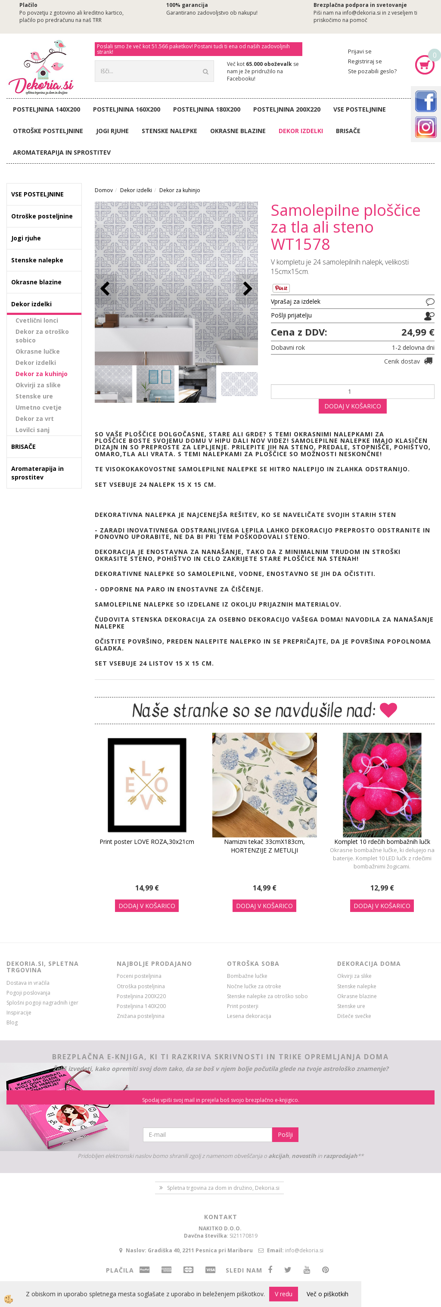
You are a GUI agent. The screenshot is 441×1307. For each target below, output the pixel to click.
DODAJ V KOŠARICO (352, 406)
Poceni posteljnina (139, 976)
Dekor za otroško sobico (42, 335)
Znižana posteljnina (141, 1016)
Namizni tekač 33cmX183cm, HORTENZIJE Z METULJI (264, 845)
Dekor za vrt (35, 418)
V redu (283, 1294)
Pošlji (285, 1134)
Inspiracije (18, 1012)
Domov (104, 190)
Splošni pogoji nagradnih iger (42, 1002)
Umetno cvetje (39, 407)
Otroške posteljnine (48, 131)
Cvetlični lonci (37, 320)
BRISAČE (348, 131)
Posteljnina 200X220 (286, 109)
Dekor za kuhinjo (42, 374)
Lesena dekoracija (249, 1016)
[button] (247, 289)
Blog (12, 1022)
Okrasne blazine (238, 131)
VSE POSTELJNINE (359, 109)
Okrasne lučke (38, 351)
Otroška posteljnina (141, 986)
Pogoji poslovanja (28, 992)
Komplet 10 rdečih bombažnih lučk (382, 841)
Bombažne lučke (247, 976)
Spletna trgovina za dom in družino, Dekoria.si (223, 1188)
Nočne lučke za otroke (254, 986)
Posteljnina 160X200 (126, 109)
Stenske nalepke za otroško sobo (267, 996)
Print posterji (242, 1006)
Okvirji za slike (38, 385)
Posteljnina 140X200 (46, 109)
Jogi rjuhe (112, 131)
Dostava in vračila (28, 982)
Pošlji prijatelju (291, 315)
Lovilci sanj (33, 430)
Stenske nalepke (169, 131)
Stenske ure (34, 396)
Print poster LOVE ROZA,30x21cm (146, 841)
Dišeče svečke (354, 1016)
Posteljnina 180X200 (206, 109)
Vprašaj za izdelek (295, 301)
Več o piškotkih (327, 1294)
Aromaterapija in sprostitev (62, 152)
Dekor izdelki (301, 131)
